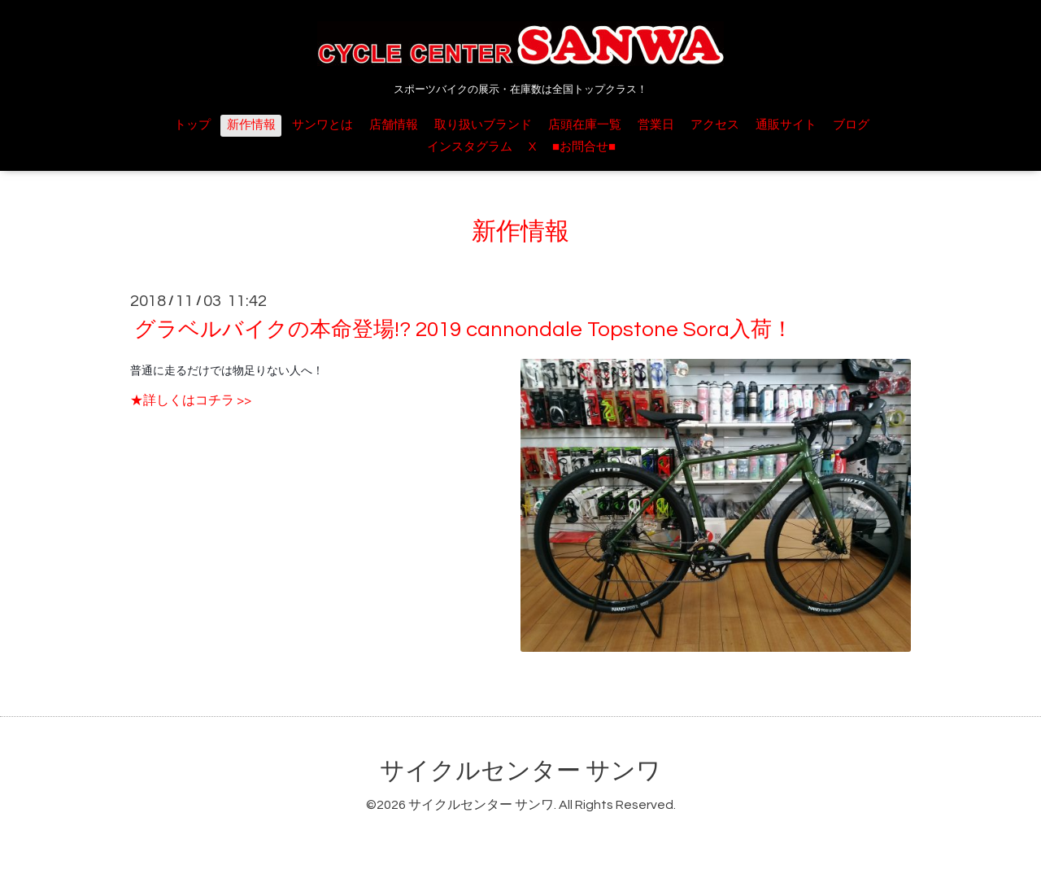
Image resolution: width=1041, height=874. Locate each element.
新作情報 (251, 125)
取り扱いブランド (483, 125)
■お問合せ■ (584, 147)
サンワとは (322, 125)
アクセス (714, 125)
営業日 (656, 125)
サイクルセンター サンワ (520, 771)
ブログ (851, 125)
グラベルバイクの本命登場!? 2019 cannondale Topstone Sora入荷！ (463, 329)
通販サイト (786, 125)
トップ (192, 125)
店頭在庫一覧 (584, 125)
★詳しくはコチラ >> (190, 400)
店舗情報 (393, 125)
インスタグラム (469, 147)
